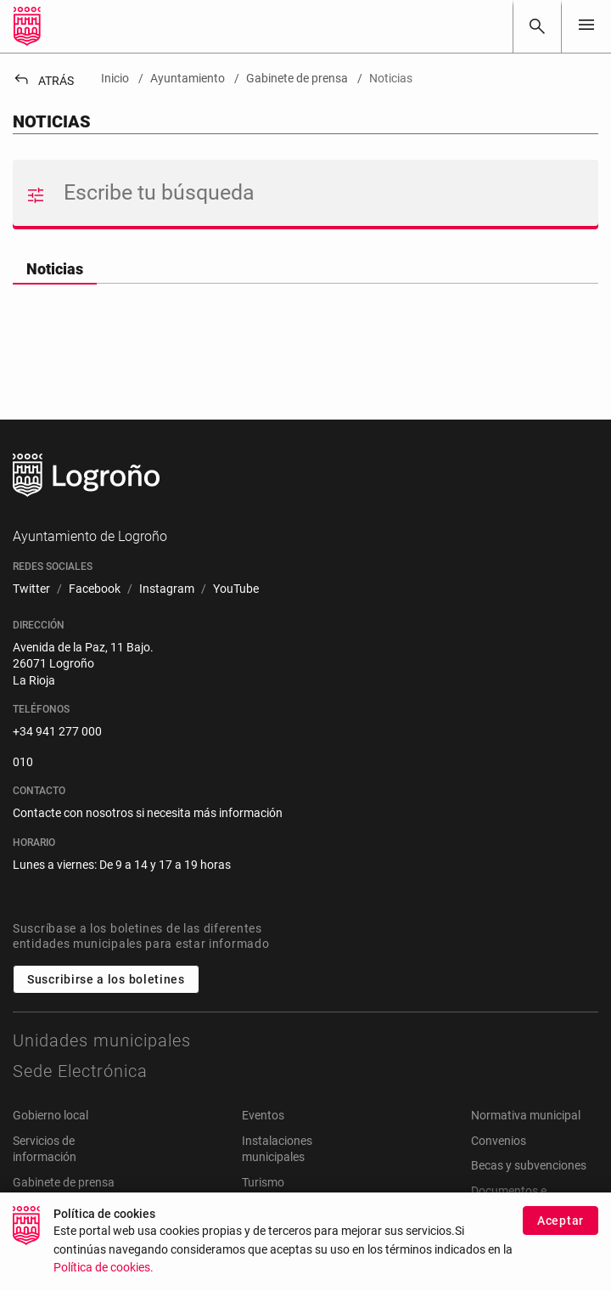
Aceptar (560, 1230)
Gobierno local (50, 1115)
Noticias (54, 269)
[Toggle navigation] (586, 26)
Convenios (498, 1140)
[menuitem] (31, 589)
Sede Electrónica (80, 1071)
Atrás (43, 80)
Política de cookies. (103, 1278)
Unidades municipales (102, 1040)
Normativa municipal (525, 1115)
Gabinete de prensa (64, 1182)
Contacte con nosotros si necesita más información (148, 813)
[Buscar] (537, 26)
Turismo (263, 1182)
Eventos (263, 1115)
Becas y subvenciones (528, 1165)
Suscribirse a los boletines (106, 979)
